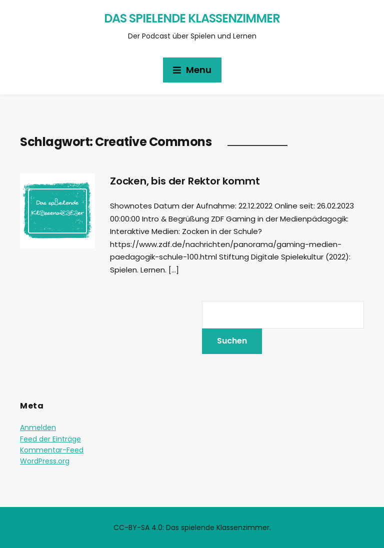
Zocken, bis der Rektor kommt (185, 181)
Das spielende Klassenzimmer (192, 18)
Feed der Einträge (50, 439)
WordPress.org (45, 461)
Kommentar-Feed (52, 450)
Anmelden (38, 427)
